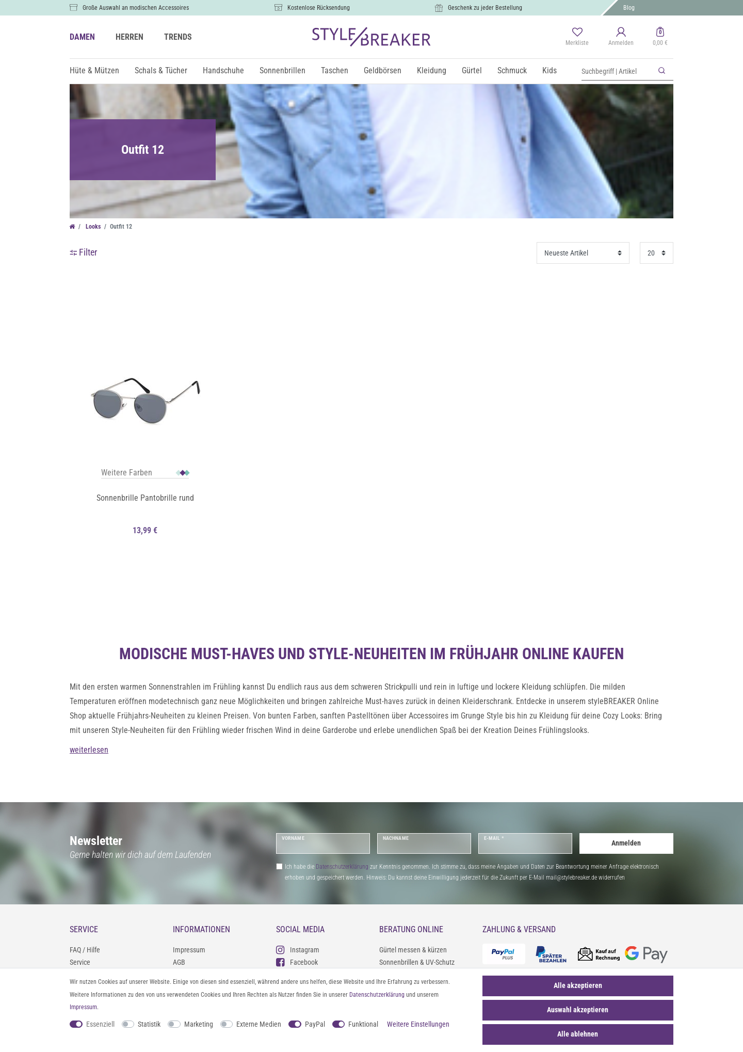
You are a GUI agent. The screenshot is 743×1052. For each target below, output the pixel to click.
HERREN (129, 37)
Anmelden (626, 843)
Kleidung (431, 70)
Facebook (297, 962)
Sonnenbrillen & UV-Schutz (417, 962)
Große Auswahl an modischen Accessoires (136, 7)
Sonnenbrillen (282, 70)
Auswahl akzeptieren (577, 1010)
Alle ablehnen (577, 1034)
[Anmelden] (621, 37)
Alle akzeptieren (578, 985)
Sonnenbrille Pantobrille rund (145, 498)
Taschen (334, 70)
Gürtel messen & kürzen (413, 950)
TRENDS (178, 37)
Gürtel (472, 70)
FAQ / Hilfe (85, 950)
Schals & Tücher (161, 70)
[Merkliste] (577, 37)
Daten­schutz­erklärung (377, 994)
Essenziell (100, 1024)
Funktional (363, 1024)
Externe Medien (258, 1024)
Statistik (149, 1024)
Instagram (297, 949)
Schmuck (512, 70)
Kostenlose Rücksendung (318, 7)
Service (80, 962)
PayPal (315, 1024)
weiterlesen (89, 750)
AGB (179, 962)
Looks (92, 226)
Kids (549, 70)
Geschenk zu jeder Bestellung (485, 7)
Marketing (198, 1024)
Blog (629, 7)
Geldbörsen (382, 70)
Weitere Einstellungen (418, 1024)
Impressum (189, 950)
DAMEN (82, 37)
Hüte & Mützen (94, 70)
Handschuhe (223, 70)
